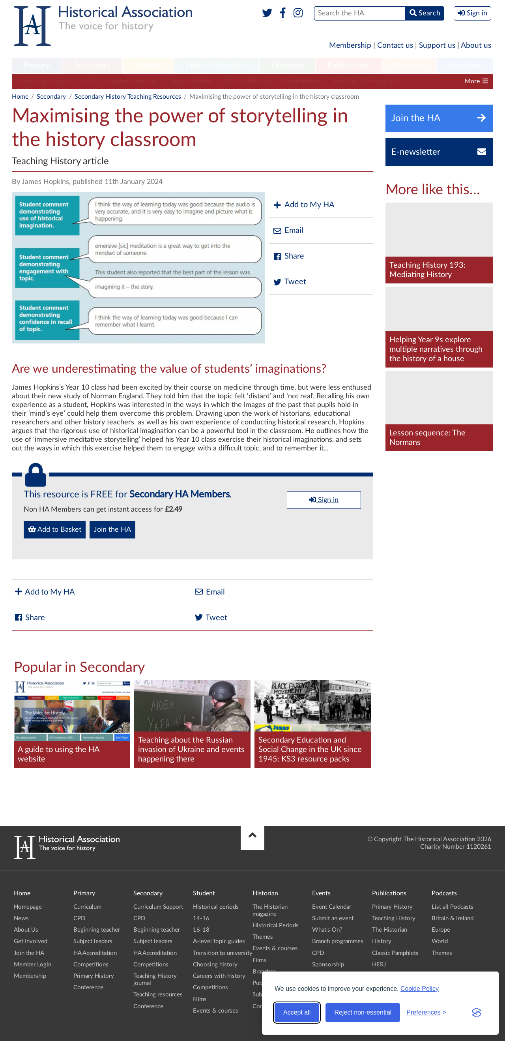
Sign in (324, 500)
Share (288, 256)
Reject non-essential (362, 1012)
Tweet (289, 282)
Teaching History (393, 918)
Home (20, 97)
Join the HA (112, 529)
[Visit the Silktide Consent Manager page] (476, 1012)
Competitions (301, 81)
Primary (36, 65)
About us (476, 45)
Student (148, 65)
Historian (287, 65)
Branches (465, 65)
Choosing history (215, 965)
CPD (89, 81)
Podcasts (409, 65)
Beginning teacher (132, 81)
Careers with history (219, 976)
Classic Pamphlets (395, 953)
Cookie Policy (419, 988)
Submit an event (333, 918)
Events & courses (215, 1011)
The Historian (389, 930)
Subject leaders (190, 81)
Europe (441, 930)
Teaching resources (158, 995)
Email (288, 231)
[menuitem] (36, 66)
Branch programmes (337, 941)
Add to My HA (304, 205)
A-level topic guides (219, 941)
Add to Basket (54, 529)
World (440, 941)
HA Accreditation (247, 81)
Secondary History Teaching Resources (128, 97)
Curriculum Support (43, 81)
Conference (88, 987)
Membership (350, 45)
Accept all (296, 1012)
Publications (348, 65)
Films (200, 999)
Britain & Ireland (452, 918)
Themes (262, 937)
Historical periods (216, 907)
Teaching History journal (365, 81)
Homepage (28, 907)
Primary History (93, 976)
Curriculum (87, 907)
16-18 (201, 930)
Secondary (92, 65)
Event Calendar (331, 907)
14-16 (201, 918)
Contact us (395, 45)
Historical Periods (275, 925)
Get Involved (30, 941)
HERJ (379, 965)
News (21, 918)
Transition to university (222, 953)
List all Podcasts (452, 907)
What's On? (327, 930)
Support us (437, 45)
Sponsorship (328, 965)
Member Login (32, 965)
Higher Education (217, 65)
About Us (26, 930)
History (381, 941)
